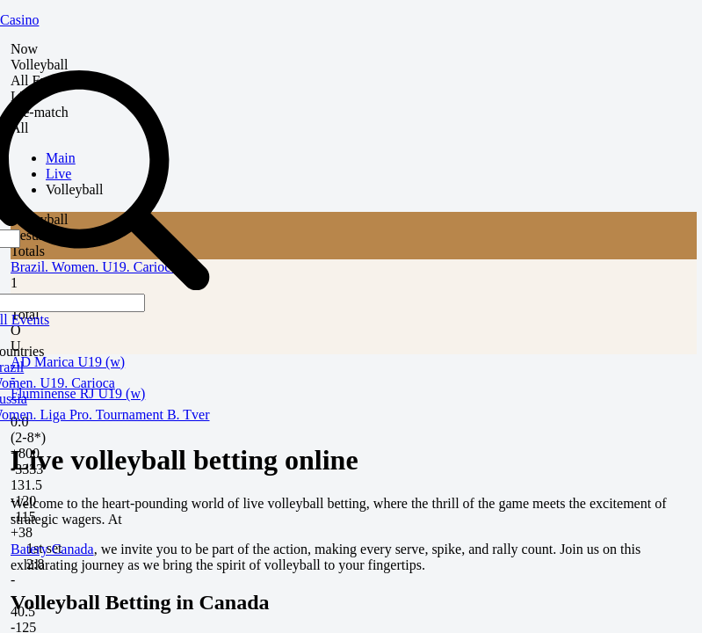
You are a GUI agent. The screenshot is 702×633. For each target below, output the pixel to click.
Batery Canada (52, 549)
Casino (19, 19)
